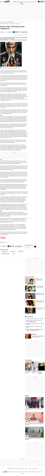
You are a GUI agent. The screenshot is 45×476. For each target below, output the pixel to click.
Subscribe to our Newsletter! (29, 245)
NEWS (16, 1)
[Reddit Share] (18, 32)
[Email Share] (9, 32)
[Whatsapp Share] (11, 32)
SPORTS (27, 1)
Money (26, 468)
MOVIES (21, 1)
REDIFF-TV (34, 1)
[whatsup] (44, 1)
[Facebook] (42, 1)
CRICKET (24, 1)
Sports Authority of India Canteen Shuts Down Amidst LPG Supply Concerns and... (35, 330)
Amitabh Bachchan (4, 251)
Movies (4, 23)
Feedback (33, 471)
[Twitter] (38, 1)
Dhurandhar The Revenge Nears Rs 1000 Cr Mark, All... (38, 337)
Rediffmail (22, 468)
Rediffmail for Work (11, 468)
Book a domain (17, 468)
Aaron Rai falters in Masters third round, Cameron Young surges (33, 321)
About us (36, 471)
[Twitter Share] (13, 32)
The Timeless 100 (34, 468)
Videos (29, 468)
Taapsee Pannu (13, 251)
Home (1, 23)
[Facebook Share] (16, 32)
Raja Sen (2, 32)
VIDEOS (27, 396)
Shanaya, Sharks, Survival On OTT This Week (34, 318)
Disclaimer (21, 471)
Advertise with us (16, 471)
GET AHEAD (30, 1)
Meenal (14, 253)
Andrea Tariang (20, 251)
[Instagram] (40, 1)
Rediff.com (12, 471)
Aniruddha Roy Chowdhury (6, 253)
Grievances (22, 473)
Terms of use (41, 471)
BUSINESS (18, 1)
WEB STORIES (28, 360)
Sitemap (30, 471)
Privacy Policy (26, 471)
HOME (13, 1)
